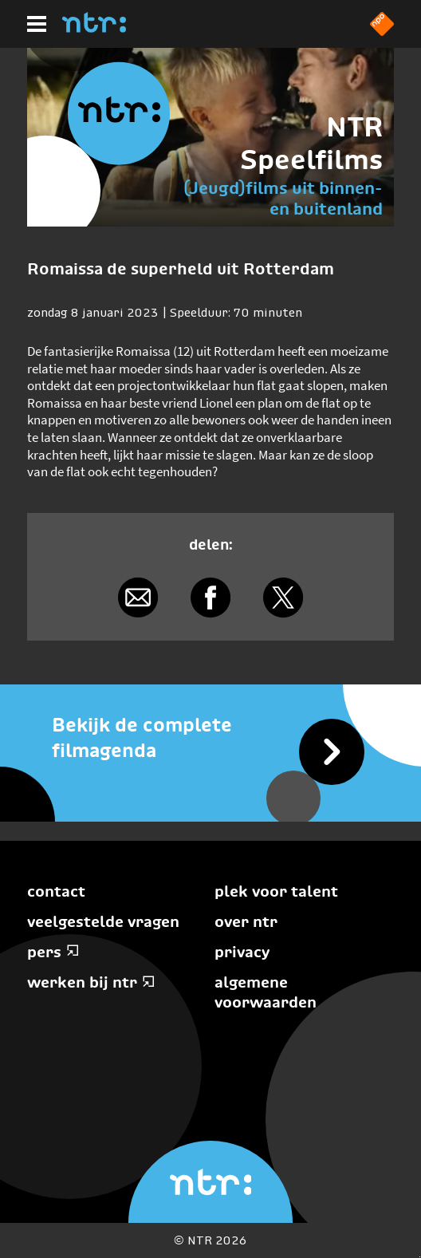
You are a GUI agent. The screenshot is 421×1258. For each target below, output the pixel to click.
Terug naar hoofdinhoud (419, 1256)
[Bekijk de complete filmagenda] (210, 737)
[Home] (94, 28)
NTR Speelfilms (311, 143)
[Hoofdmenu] (36, 23)
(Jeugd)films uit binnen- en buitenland (283, 198)
